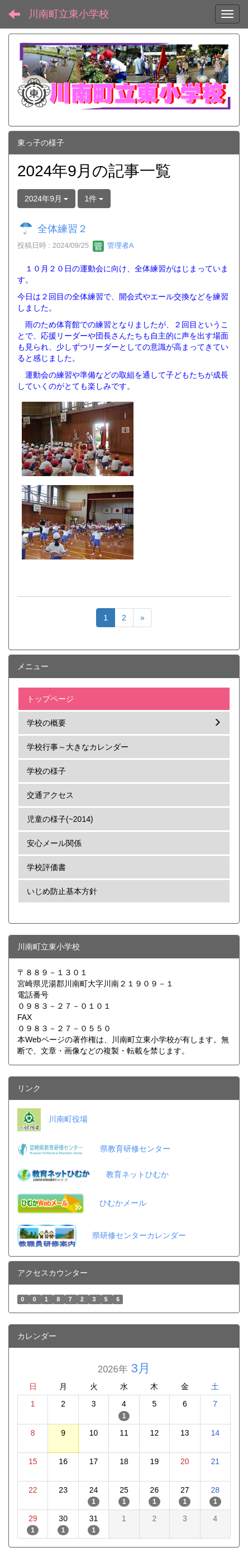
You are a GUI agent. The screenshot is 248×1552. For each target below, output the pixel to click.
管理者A (113, 245)
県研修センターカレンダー (139, 1235)
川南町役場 (68, 1118)
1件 (94, 198)
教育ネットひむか (137, 1174)
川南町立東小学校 (68, 14)
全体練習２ (62, 228)
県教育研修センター (135, 1148)
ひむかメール (122, 1202)
